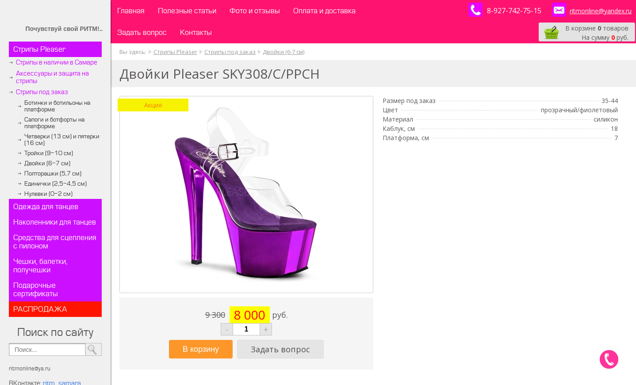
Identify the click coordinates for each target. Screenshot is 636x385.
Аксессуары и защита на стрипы (52, 77)
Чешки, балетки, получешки (40, 265)
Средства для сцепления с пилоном (54, 241)
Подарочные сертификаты (35, 289)
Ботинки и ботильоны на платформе (57, 106)
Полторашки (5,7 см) (52, 173)
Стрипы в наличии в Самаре (56, 62)
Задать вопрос (142, 32)
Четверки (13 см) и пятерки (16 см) (62, 139)
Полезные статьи (187, 11)
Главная (131, 11)
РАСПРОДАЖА (40, 309)
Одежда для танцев (45, 206)
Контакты (196, 32)
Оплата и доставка (324, 11)
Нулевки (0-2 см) (48, 194)
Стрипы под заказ (42, 92)
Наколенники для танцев (54, 222)
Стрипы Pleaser (39, 49)
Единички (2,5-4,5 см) (55, 183)
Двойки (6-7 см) (47, 163)
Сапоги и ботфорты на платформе (54, 123)
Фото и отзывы (255, 11)
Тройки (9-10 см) (48, 153)
